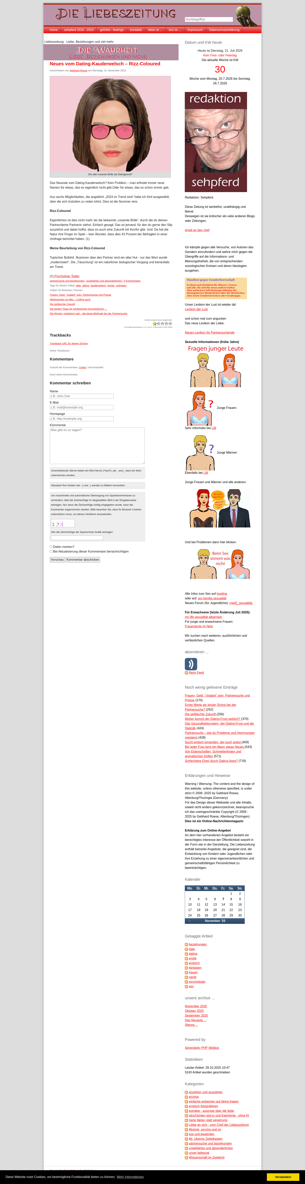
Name (54, 391)
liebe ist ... (155, 29)
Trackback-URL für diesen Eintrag (69, 343)
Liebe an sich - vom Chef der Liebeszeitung (219, 1124)
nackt (192, 977)
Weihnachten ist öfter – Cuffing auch (70, 299)
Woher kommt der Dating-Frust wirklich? (213, 719)
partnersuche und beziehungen (67, 280)
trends (110, 285)
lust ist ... (175, 29)
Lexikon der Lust (196, 309)
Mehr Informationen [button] (130, 1177)
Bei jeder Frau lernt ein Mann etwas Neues (215, 747)
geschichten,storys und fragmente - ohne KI (219, 1115)
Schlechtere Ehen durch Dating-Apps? (211, 761)
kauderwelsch (98, 285)
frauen (193, 972)
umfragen (121, 285)
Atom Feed (196, 672)
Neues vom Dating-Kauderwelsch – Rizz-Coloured (105, 63)
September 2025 (196, 1015)
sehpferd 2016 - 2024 (79, 29)
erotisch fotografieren (203, 1106)
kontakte (136, 29)
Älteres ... (191, 1025)
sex (191, 986)
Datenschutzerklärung (224, 29)
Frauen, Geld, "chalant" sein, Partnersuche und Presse (80, 294)
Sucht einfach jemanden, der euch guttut (213, 742)
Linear (82, 367)
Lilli (214, 428)
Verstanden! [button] (283, 1177)
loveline (222, 593)
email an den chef (197, 230)
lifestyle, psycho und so (205, 1129)
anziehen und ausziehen (206, 1092)
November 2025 (196, 1006)
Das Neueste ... (195, 1020)
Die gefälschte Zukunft (62, 304)
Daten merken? (63, 546)
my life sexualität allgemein (203, 617)
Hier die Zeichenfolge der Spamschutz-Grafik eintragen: (82, 532)
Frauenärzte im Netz (199, 626)
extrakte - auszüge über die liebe (211, 1110)
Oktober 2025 (194, 1011)
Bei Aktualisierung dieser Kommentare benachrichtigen (91, 551)
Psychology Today (67, 276)
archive (194, 1096)
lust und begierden (202, 1134)
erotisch (194, 963)
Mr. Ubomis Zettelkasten (206, 1138)
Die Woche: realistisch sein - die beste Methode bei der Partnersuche (88, 313)
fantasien (195, 967)
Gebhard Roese (79, 70)
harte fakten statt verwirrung (208, 1120)
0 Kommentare (132, 280)
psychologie (197, 981)
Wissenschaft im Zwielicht (206, 1157)
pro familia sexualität (212, 598)
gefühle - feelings (112, 29)
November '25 (215, 921)
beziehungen (198, 944)
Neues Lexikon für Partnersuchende (209, 332)
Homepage (57, 413)
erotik (192, 958)
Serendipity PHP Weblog (202, 1047)
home (54, 29)
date (78, 285)
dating (85, 285)
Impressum (195, 29)
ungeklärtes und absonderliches (104, 280)
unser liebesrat (199, 1152)
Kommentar (58, 425)
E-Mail (54, 402)
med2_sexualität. (241, 603)
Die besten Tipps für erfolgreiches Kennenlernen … (78, 308)
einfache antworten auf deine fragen (213, 1101)
